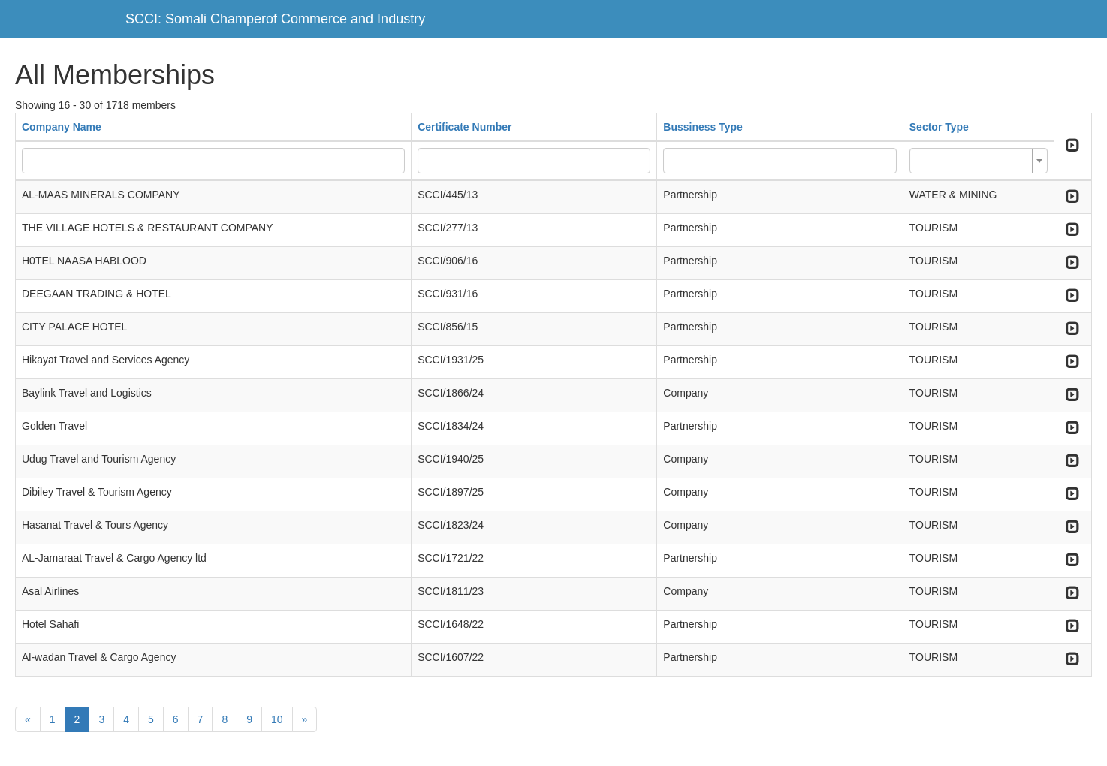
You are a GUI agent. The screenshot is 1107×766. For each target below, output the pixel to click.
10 (277, 719)
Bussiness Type (703, 127)
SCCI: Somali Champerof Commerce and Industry (275, 18)
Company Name (61, 127)
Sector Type (939, 127)
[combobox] (978, 160)
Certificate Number (464, 127)
